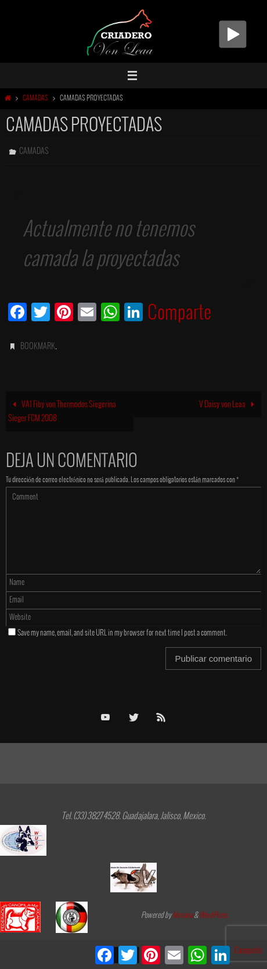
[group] (133, 238)
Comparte (179, 313)
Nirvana (182, 915)
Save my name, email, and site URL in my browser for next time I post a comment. (122, 633)
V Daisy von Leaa (228, 404)
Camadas (35, 98)
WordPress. (214, 915)
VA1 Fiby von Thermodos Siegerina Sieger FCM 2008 (62, 412)
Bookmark (37, 346)
